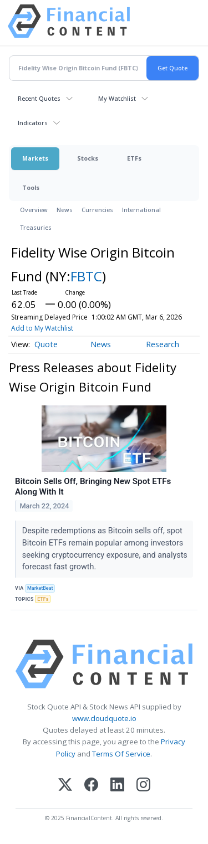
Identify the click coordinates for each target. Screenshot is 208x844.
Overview (34, 209)
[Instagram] (143, 785)
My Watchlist (117, 98)
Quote (46, 344)
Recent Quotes (39, 98)
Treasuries (36, 227)
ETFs (134, 158)
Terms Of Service (121, 754)
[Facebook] (91, 785)
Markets (35, 158)
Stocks (87, 158)
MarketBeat (40, 588)
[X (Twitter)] (65, 785)
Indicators (33, 123)
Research (162, 344)
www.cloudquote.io (104, 718)
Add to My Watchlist (42, 328)
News (65, 209)
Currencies (97, 209)
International (141, 209)
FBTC (86, 276)
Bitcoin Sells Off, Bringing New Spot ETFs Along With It (93, 486)
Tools (30, 187)
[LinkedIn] (117, 785)
